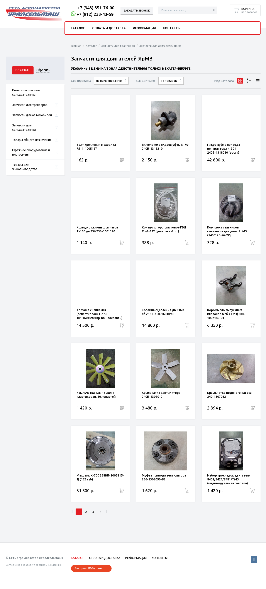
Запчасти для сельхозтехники (24, 127)
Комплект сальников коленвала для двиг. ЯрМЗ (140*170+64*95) (227, 231)
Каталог (91, 45)
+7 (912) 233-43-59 (95, 14)
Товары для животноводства (24, 167)
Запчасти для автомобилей (32, 115)
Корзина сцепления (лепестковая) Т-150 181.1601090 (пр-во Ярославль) (99, 314)
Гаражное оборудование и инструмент (31, 152)
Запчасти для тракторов (29, 105)
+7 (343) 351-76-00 (96, 7)
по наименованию (109, 80)
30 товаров (171, 84)
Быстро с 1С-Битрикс (89, 568)
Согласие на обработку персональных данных (33, 565)
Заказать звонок (137, 10)
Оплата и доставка (109, 28)
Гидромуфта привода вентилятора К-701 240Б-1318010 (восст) (223, 148)
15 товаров (169, 80)
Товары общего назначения (31, 140)
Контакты (171, 28)
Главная (76, 45)
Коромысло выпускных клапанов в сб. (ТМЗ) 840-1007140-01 (226, 314)
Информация (144, 28)
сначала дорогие (111, 84)
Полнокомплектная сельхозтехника (26, 92)
